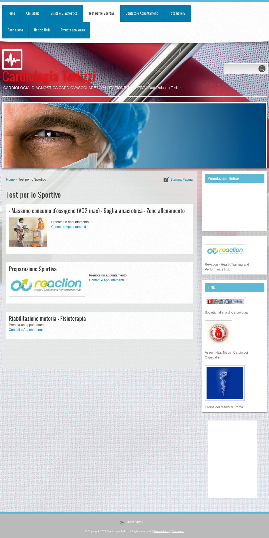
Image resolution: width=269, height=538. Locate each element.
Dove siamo (15, 30)
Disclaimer (178, 531)
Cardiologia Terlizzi (48, 75)
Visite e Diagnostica (64, 13)
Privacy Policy (162, 531)
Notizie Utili (42, 30)
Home (11, 13)
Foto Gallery (177, 13)
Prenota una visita (73, 30)
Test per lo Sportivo (102, 13)
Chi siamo (32, 13)
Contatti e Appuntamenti (142, 13)
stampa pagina (181, 179)
